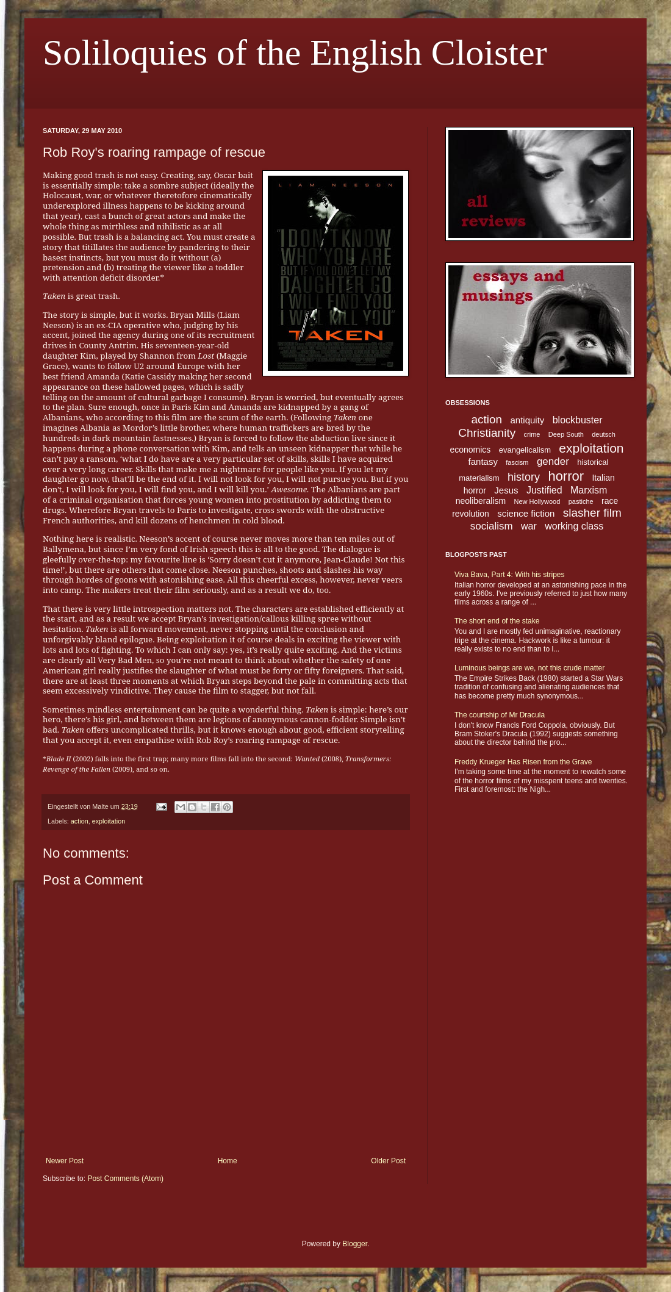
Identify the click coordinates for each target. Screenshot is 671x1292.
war (529, 526)
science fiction (525, 513)
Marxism (588, 490)
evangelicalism (525, 449)
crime (532, 434)
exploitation (109, 821)
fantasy (483, 461)
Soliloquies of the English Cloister (295, 52)
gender (553, 461)
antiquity (528, 420)
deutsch (603, 434)
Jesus (506, 490)
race (609, 501)
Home (227, 1161)
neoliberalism (481, 501)
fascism (517, 462)
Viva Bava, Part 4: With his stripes (509, 574)
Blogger (354, 1244)
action (79, 821)
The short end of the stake (496, 621)
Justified (544, 490)
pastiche (581, 501)
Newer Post (65, 1161)
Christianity (486, 432)
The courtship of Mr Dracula (499, 715)
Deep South (566, 434)
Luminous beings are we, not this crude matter (529, 668)
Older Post (388, 1161)
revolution (470, 514)
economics (470, 449)
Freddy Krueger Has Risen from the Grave (523, 762)
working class (574, 526)
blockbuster (578, 420)
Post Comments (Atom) (125, 1178)
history (524, 477)
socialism (491, 526)
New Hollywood (537, 501)
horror (566, 476)
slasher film (592, 512)
